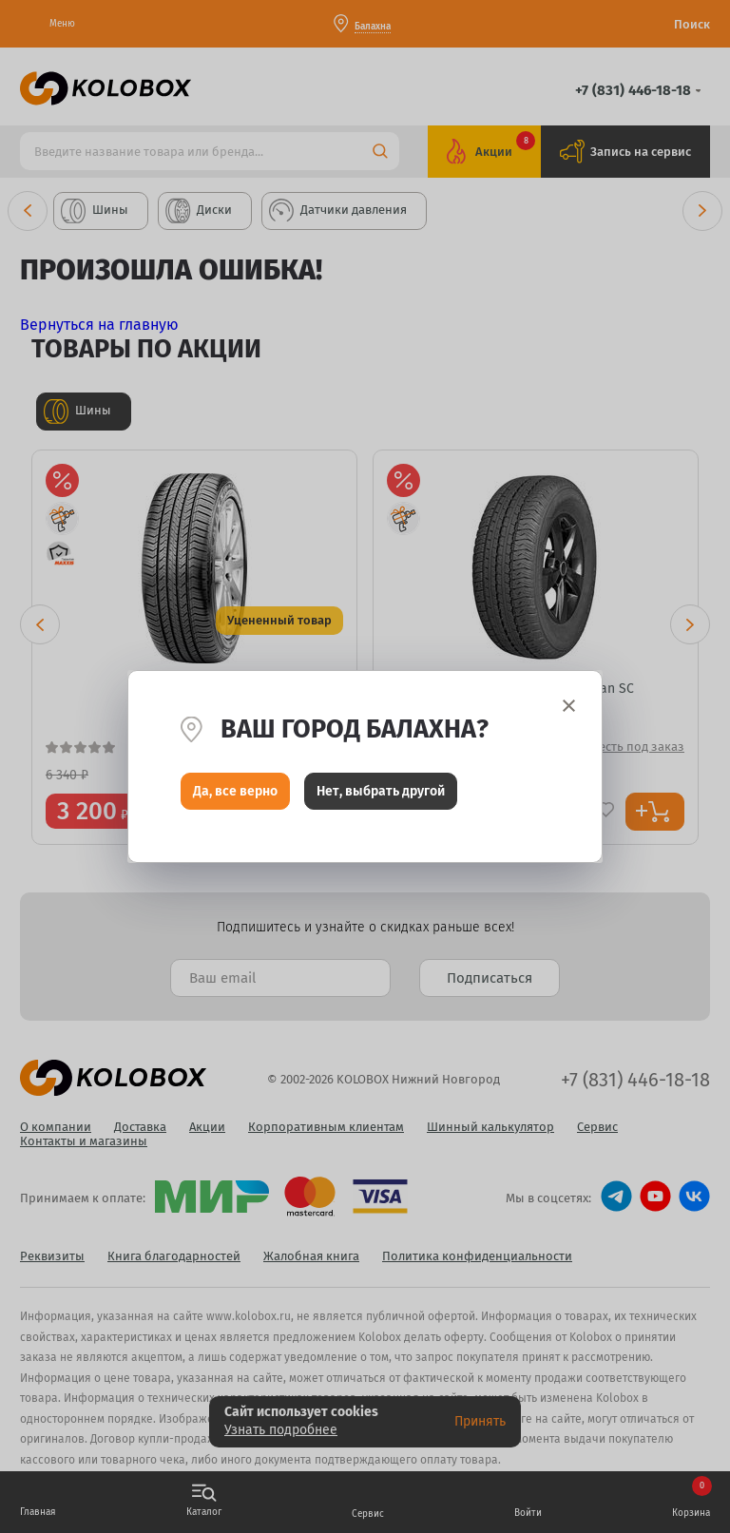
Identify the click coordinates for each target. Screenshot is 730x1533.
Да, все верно (235, 796)
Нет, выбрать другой (381, 796)
